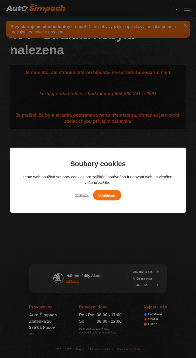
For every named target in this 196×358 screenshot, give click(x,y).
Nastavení (79, 194)
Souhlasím (109, 195)
